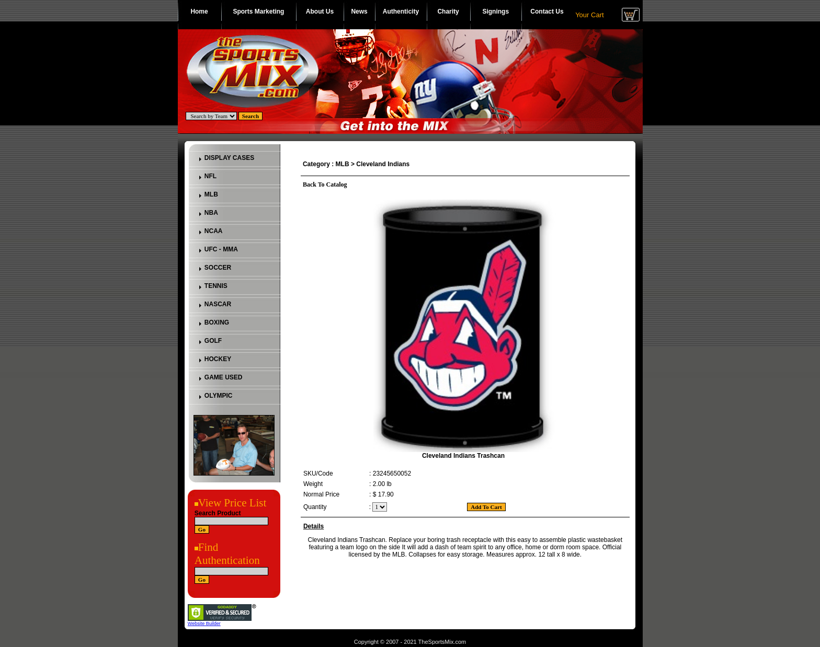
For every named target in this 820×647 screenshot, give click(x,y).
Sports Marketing (258, 11)
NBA (211, 212)
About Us (320, 11)
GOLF (213, 340)
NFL (210, 176)
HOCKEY (217, 359)
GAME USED (223, 377)
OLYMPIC (218, 395)
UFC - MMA (221, 249)
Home (199, 11)
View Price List (232, 502)
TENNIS (215, 286)
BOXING (216, 322)
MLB (211, 194)
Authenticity (401, 11)
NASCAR (217, 304)
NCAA (213, 231)
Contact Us (546, 11)
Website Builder (204, 623)
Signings (495, 11)
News (359, 11)
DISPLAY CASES (229, 157)
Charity (448, 11)
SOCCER (217, 267)
